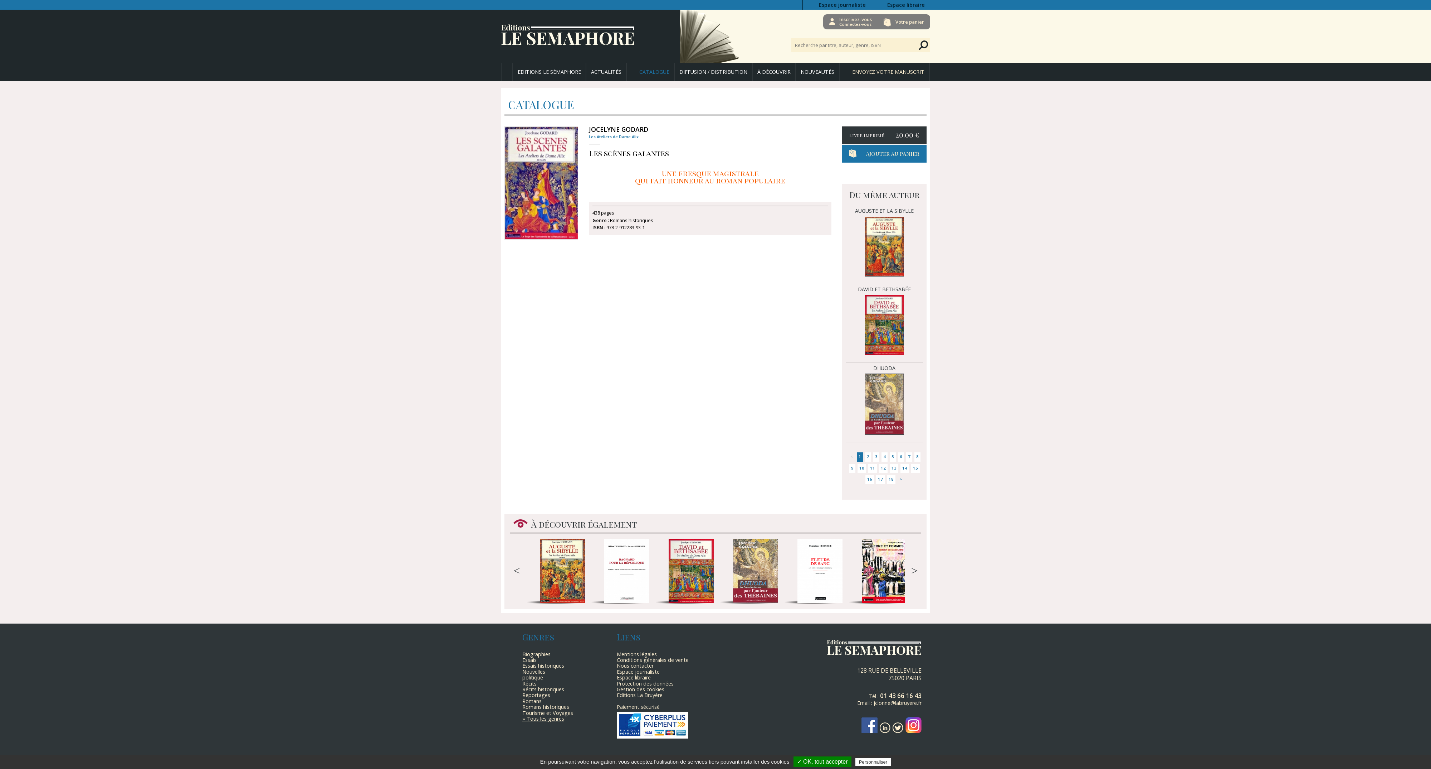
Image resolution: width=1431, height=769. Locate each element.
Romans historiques (545, 706)
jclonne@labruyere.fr (898, 703)
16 (869, 479)
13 (894, 468)
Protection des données (645, 683)
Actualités (606, 71)
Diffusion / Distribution (713, 71)
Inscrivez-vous (855, 21)
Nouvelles (533, 671)
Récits (529, 683)
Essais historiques (543, 665)
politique (532, 677)
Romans (532, 701)
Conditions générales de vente (653, 660)
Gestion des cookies (640, 689)
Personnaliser (873, 762)
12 (883, 468)
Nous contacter (635, 665)
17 (880, 479)
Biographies (536, 654)
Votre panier (909, 22)
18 (891, 479)
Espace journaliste (842, 4)
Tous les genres (545, 718)
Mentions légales (637, 654)
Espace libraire (906, 4)
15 (915, 468)
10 (861, 468)
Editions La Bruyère (640, 695)
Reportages (536, 695)
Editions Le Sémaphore (549, 71)
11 (872, 468)
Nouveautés (817, 71)
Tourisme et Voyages (547, 713)
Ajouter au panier (892, 153)
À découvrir (774, 71)
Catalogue (654, 71)
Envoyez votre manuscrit (888, 71)
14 (904, 468)
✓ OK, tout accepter (822, 762)
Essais (529, 660)
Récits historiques (543, 689)
